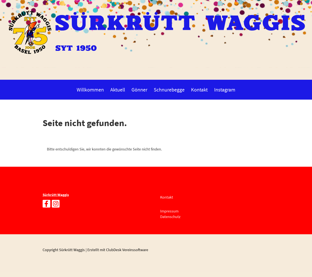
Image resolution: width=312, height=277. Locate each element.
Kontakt (199, 89)
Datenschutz (170, 216)
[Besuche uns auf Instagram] (56, 205)
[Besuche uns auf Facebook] (46, 205)
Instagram (224, 89)
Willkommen (90, 89)
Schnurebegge (169, 89)
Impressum (169, 211)
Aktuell (117, 89)
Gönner (139, 89)
